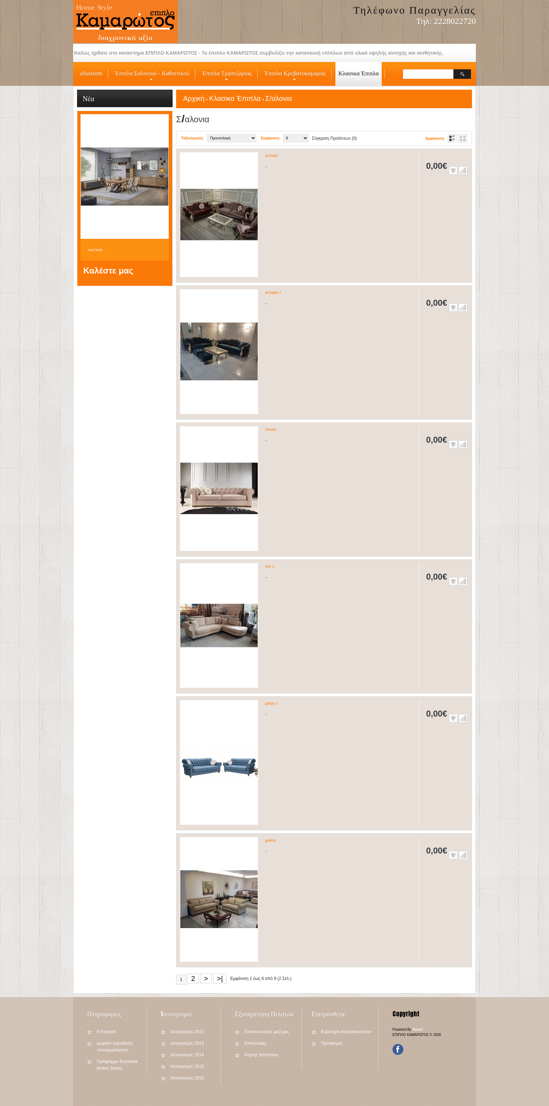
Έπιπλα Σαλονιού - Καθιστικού (150, 77)
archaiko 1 (273, 293)
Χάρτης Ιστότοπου (261, 1054)
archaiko (271, 156)
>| (220, 978)
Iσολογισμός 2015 (187, 1066)
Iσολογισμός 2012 (187, 1031)
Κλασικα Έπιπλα (356, 77)
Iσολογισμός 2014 (187, 1054)
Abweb (417, 1029)
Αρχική (193, 98)
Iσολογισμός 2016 (187, 1078)
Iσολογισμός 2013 (187, 1043)
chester (271, 429)
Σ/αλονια (278, 98)
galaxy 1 (271, 703)
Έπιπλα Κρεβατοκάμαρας (294, 77)
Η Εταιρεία (106, 1031)
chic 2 (269, 566)
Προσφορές (332, 1043)
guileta (270, 840)
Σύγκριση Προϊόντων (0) (334, 138)
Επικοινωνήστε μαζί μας (266, 1031)
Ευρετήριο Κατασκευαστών (346, 1031)
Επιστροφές (255, 1043)
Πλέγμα (462, 138)
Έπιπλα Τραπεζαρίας (225, 77)
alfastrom (91, 73)
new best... (96, 250)
